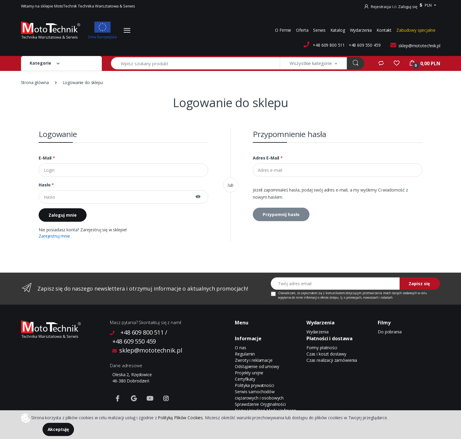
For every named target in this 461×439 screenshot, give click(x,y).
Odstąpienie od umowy (257, 366)
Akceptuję (58, 429)
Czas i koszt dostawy (326, 354)
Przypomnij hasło (281, 214)
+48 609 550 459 (365, 45)
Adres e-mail (268, 158)
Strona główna (35, 82)
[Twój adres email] (335, 283)
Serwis (319, 30)
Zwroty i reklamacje (253, 360)
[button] (427, 5)
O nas (240, 347)
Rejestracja (378, 6)
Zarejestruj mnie (54, 236)
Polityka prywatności (254, 385)
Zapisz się (419, 283)
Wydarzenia (361, 30)
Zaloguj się (407, 6)
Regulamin (245, 354)
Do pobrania (389, 332)
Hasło (46, 185)
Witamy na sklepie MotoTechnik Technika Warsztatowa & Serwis (78, 6)
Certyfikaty (245, 379)
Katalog (337, 30)
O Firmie (283, 30)
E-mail (47, 158)
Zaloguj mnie (63, 215)
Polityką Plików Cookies (180, 417)
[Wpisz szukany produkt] (195, 63)
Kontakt (384, 30)
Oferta (302, 30)
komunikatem (335, 293)
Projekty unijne (249, 373)
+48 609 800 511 (329, 45)
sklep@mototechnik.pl (419, 45)
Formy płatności (321, 347)
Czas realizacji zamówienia (331, 360)
